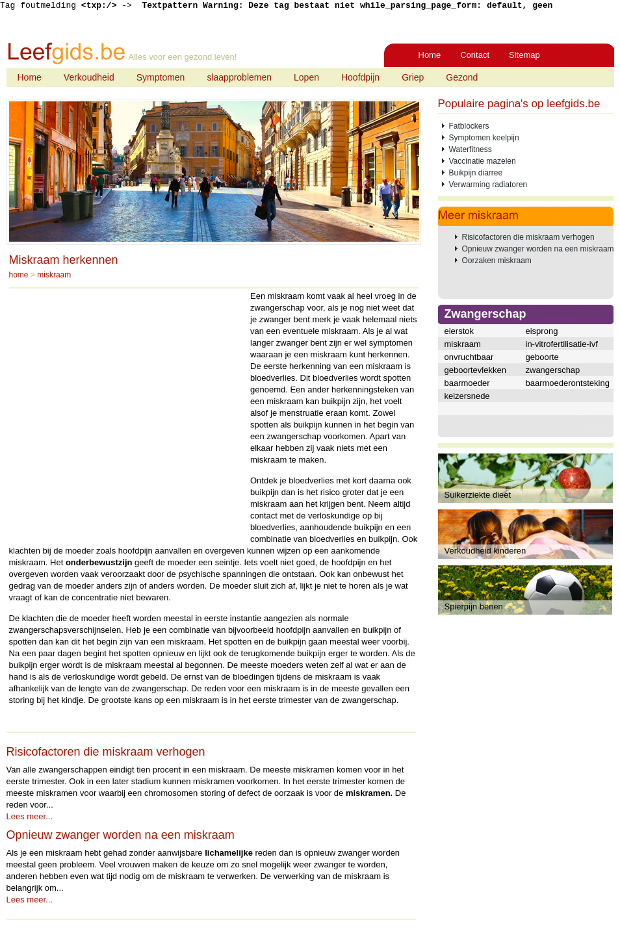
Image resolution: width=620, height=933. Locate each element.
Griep (413, 77)
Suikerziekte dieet (478, 495)
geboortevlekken (475, 370)
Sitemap (524, 55)
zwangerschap (553, 370)
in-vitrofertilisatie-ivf (562, 344)
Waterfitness (470, 149)
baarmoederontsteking (568, 383)
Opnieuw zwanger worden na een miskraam (120, 834)
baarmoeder (467, 383)
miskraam (54, 274)
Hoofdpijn (360, 77)
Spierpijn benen (474, 606)
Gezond (462, 77)
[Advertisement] (128, 412)
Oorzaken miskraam (497, 260)
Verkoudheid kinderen (485, 551)
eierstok (459, 331)
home (19, 274)
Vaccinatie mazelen (482, 161)
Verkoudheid (89, 77)
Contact (474, 55)
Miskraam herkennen (63, 259)
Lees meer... (29, 816)
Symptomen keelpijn (484, 137)
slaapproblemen (239, 77)
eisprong (542, 331)
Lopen (306, 77)
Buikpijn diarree (476, 172)
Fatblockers (469, 126)
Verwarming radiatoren (488, 184)
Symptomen (160, 77)
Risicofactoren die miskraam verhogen (105, 751)
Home (430, 55)
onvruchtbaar (469, 357)
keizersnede (467, 396)
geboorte (542, 357)
